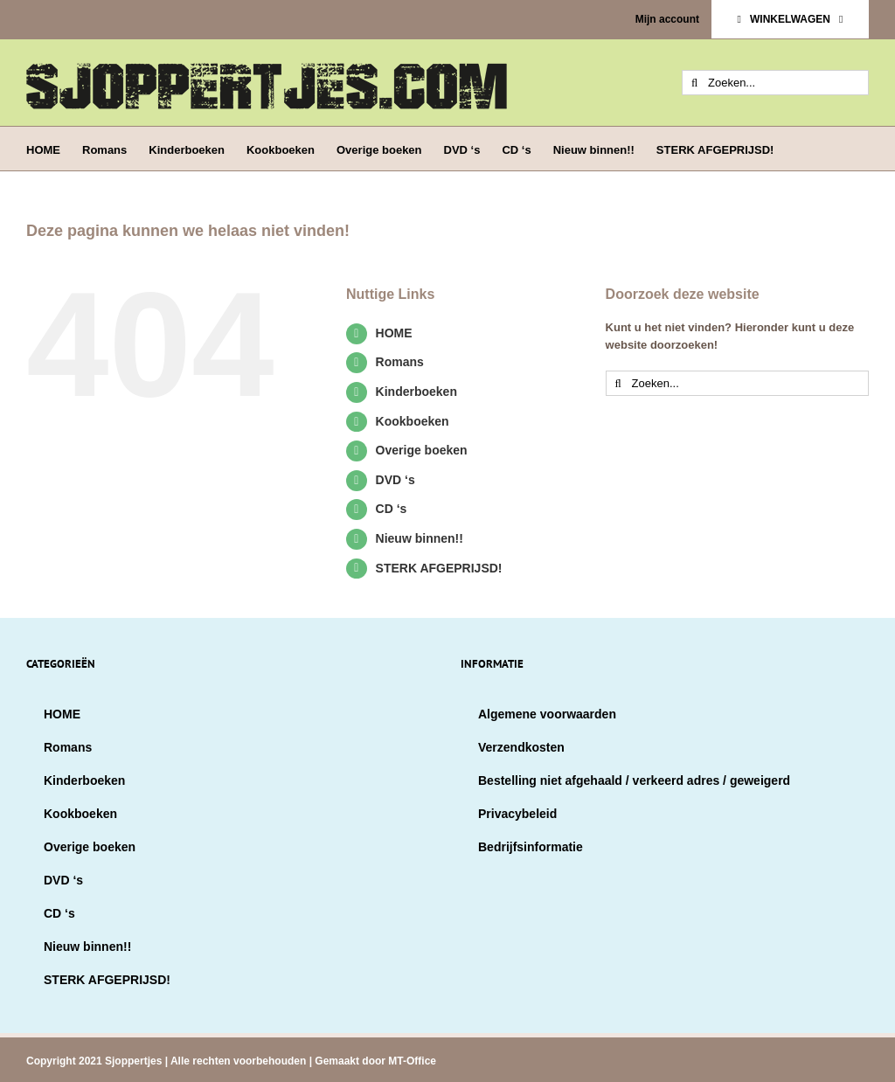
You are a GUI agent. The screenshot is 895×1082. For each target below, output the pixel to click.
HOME (394, 333)
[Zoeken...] (775, 82)
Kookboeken (412, 421)
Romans (400, 362)
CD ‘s (391, 509)
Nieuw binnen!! (419, 538)
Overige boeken (422, 450)
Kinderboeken (416, 392)
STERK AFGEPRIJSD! (439, 568)
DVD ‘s (395, 480)
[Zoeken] (694, 82)
